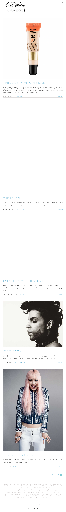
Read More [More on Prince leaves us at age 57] (60, 362)
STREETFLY (22, 209)
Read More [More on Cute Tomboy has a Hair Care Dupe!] (60, 466)
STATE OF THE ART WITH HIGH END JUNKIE (23, 281)
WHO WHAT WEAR (12, 198)
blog (21, 96)
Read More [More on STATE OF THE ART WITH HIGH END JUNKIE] (60, 294)
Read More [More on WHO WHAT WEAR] (60, 209)
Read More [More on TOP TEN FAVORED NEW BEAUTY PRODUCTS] (60, 96)
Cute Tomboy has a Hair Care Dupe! (18, 455)
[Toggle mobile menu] (62, 3)
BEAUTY (17, 96)
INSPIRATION (21, 362)
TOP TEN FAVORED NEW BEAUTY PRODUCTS (24, 83)
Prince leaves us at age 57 (14, 350)
